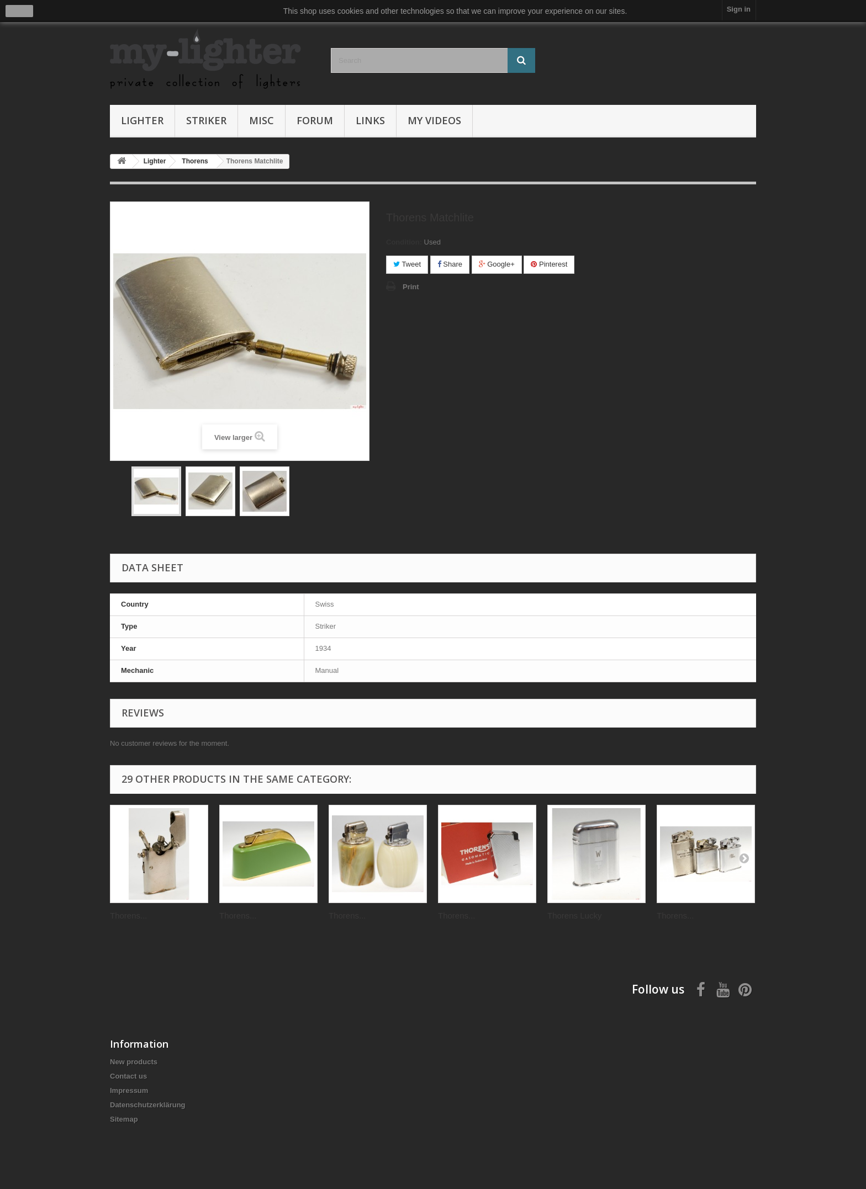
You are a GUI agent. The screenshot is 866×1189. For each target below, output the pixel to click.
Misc (261, 120)
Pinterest (549, 264)
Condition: (404, 242)
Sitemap (124, 1119)
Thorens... (128, 915)
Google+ (497, 264)
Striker (206, 120)
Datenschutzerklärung (148, 1105)
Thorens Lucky (574, 915)
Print (411, 287)
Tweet (407, 264)
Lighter (142, 120)
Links (370, 120)
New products (133, 1062)
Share (449, 264)
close (19, 11)
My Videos (434, 120)
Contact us (128, 1076)
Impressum (129, 1090)
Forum (315, 120)
